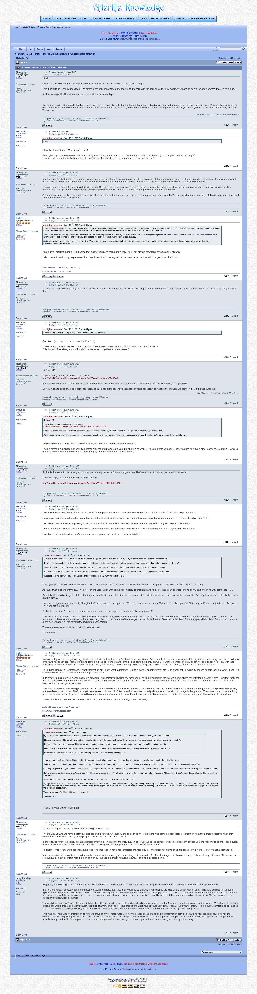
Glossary (179, 18)
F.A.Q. (57, 18)
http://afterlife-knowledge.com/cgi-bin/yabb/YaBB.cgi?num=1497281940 (80, 378)
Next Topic (236, 58)
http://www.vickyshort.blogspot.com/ (56, 271)
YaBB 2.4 (144, 979)
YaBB (112, 981)
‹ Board (27, 956)
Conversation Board (23, 54)
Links (143, 18)
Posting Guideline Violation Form (139, 969)
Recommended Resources (201, 18)
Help (30, 49)
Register (67, 27)
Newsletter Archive (160, 18)
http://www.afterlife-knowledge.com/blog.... (140, 39)
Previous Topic (225, 58)
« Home (19, 956)
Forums (37, 54)
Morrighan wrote (51, 138)
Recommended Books (125, 18)
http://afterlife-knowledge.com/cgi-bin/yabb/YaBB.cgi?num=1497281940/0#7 (82, 483)
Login (59, 27)
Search (40, 49)
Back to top (21, 127)
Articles (84, 18)
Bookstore (70, 18)
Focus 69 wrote (50, 555)
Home (22, 49)
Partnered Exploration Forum (54, 54)
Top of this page (38, 956)
